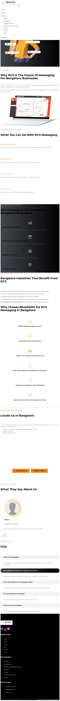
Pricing (5, 644)
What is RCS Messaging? (11, 557)
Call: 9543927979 (21, 470)
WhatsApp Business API (10, 675)
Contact (6, 649)
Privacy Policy (40, 699)
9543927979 (8, 692)
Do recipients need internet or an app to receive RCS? (21, 570)
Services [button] (4, 16)
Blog (5, 647)
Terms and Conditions (48, 699)
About (5, 641)
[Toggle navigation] (19, 5)
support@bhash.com (10, 689)
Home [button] (3, 9)
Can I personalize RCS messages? (14, 593)
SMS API (6, 672)
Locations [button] (4, 37)
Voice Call (6, 669)
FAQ (5, 652)
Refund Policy (56, 699)
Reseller (6, 677)
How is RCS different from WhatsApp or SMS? (18, 582)
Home (5, 639)
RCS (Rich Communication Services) (12, 667)
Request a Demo (39, 470)
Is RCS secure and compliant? (13, 605)
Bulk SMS (6, 661)
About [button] (3, 13)
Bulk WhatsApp (8, 664)
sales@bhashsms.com (10, 686)
